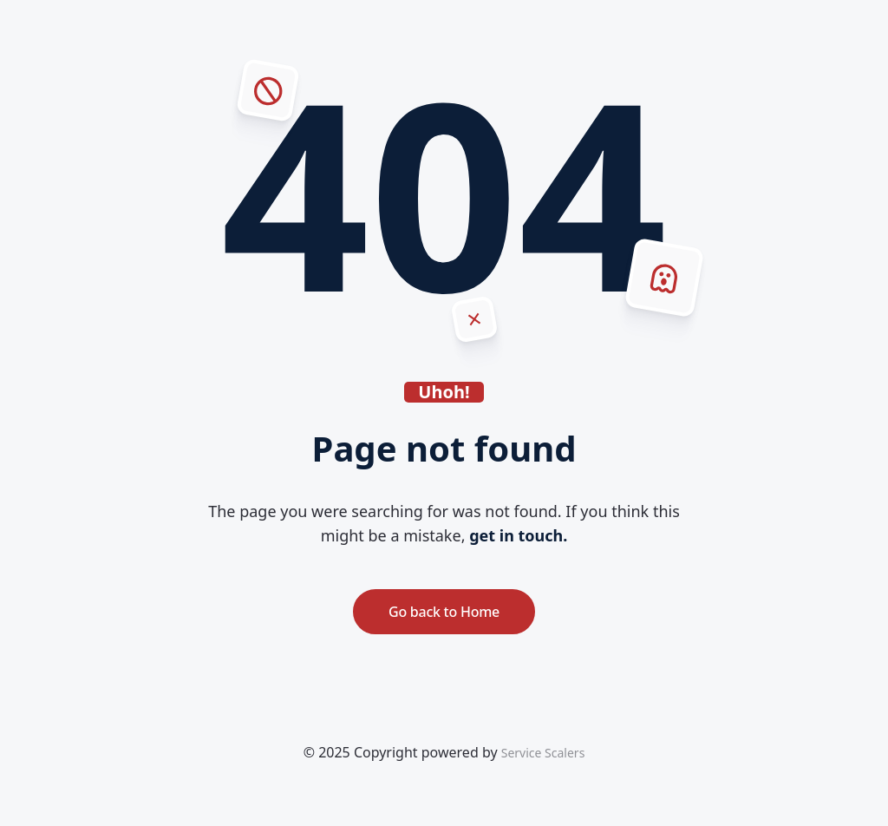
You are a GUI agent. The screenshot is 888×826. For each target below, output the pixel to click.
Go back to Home (444, 611)
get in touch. (518, 535)
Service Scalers (543, 752)
